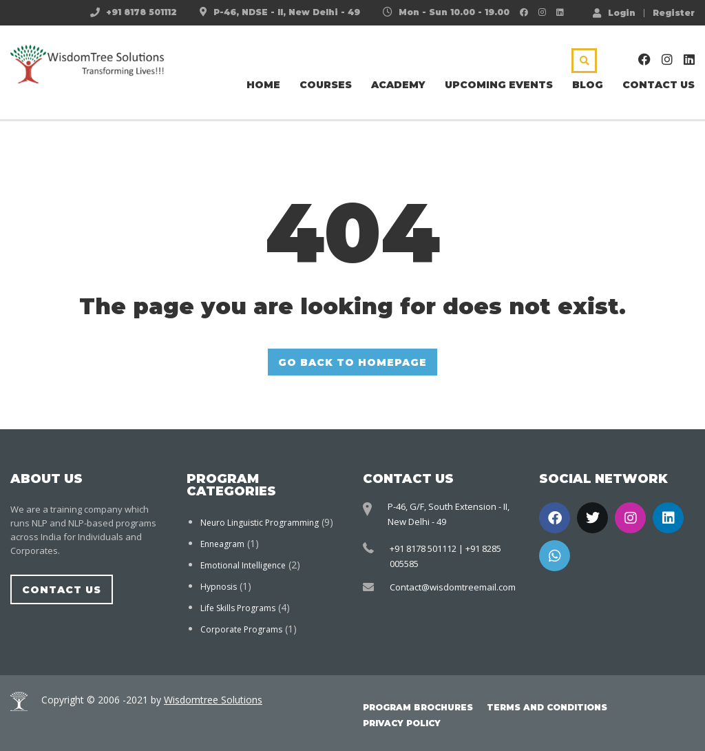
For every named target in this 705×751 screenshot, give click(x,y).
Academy (398, 85)
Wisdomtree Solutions (213, 699)
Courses (325, 85)
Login (614, 12)
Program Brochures (418, 707)
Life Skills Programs (237, 608)
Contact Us (658, 85)
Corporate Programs (241, 629)
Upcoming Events (499, 85)
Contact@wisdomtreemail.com (453, 587)
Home (263, 85)
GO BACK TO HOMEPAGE (352, 362)
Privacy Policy (402, 723)
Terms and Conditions (547, 707)
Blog (587, 85)
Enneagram (222, 544)
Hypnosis (218, 587)
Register (674, 13)
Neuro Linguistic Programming (259, 522)
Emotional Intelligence (243, 565)
